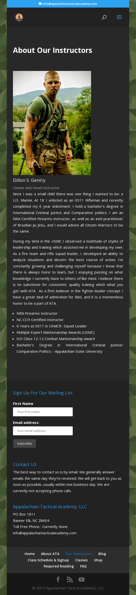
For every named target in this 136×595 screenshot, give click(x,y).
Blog (102, 553)
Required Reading (59, 566)
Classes (81, 560)
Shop (98, 560)
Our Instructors (79, 553)
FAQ (83, 566)
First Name (23, 403)
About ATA (50, 553)
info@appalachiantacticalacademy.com (44, 532)
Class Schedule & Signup (48, 560)
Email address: (26, 422)
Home (30, 553)
